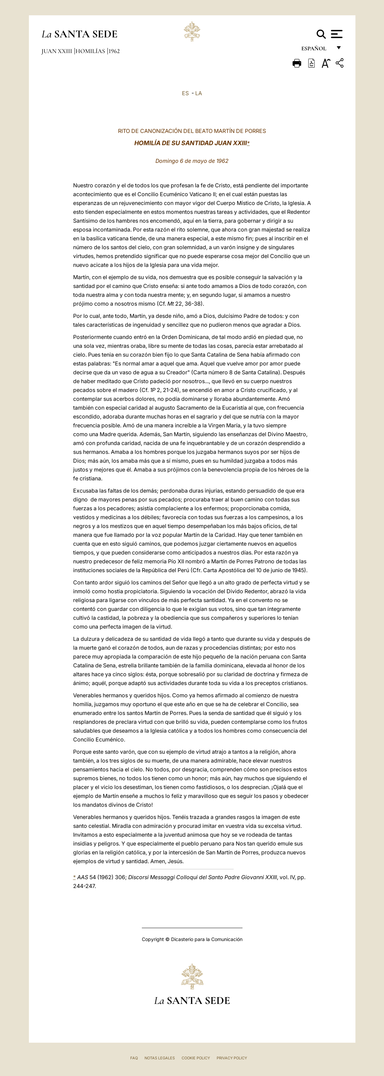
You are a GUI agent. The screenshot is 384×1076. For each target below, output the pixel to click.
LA (198, 93)
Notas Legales (160, 1058)
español (316, 50)
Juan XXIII (57, 51)
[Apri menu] (336, 34)
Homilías (91, 51)
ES (185, 93)
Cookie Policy (196, 1058)
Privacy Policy (232, 1058)
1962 (114, 51)
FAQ (134, 1058)
